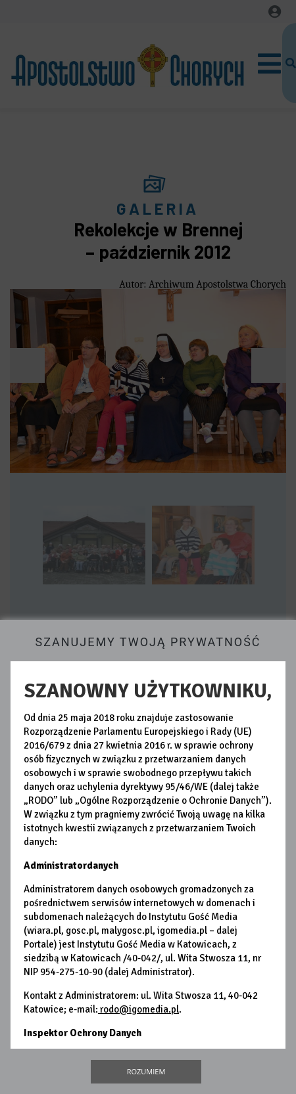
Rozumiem (146, 1071)
